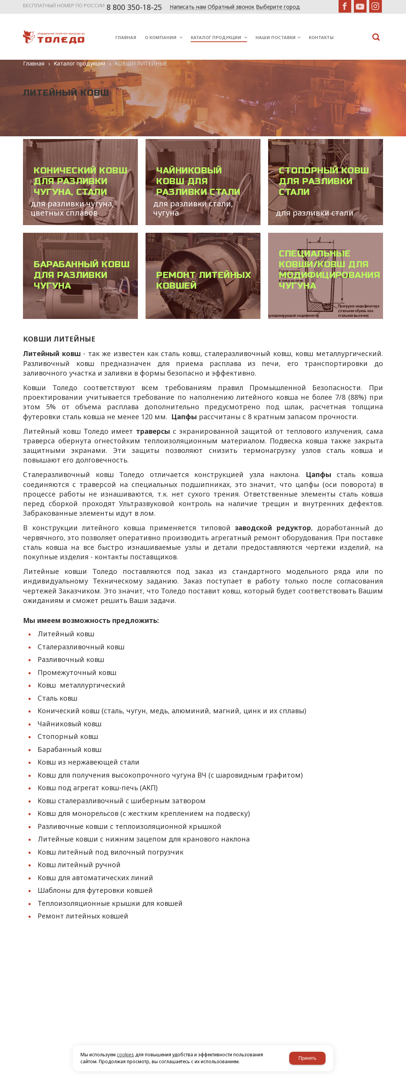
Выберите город (278, 7)
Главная (33, 63)
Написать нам (188, 7)
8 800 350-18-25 (134, 7)
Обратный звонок (231, 7)
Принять (307, 1058)
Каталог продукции (79, 63)
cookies (125, 1054)
